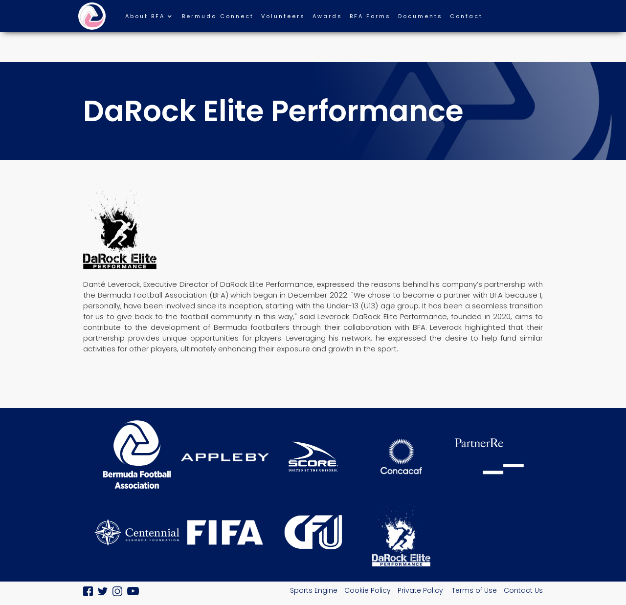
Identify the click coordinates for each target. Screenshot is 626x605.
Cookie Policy (367, 590)
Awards (327, 16)
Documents (420, 16)
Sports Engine (313, 590)
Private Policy (421, 590)
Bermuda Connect (218, 16)
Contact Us (523, 590)
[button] (153, 18)
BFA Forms (370, 16)
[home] (92, 16)
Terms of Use (474, 590)
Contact (466, 16)
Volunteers (283, 16)
